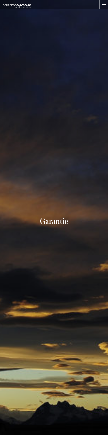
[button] (103, 4)
